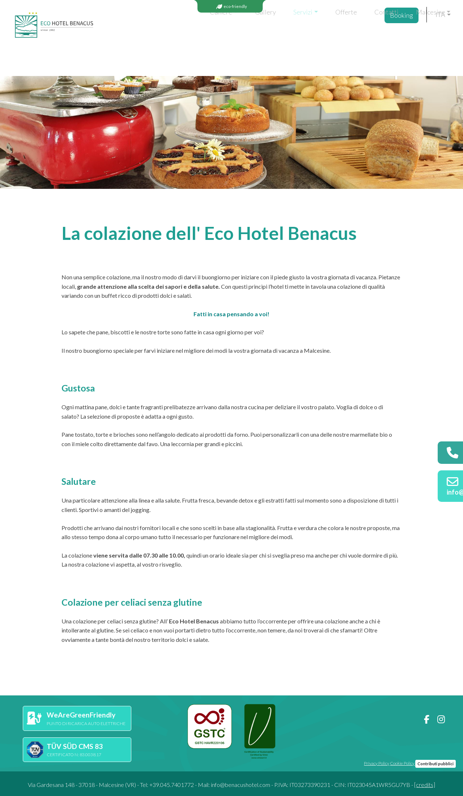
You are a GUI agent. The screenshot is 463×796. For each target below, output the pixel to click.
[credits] (424, 784)
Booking (404, 37)
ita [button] (440, 37)
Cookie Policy (402, 763)
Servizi (228, 37)
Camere (146, 37)
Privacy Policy (376, 763)
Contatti (312, 37)
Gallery (190, 37)
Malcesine (355, 37)
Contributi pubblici (435, 763)
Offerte (271, 37)
